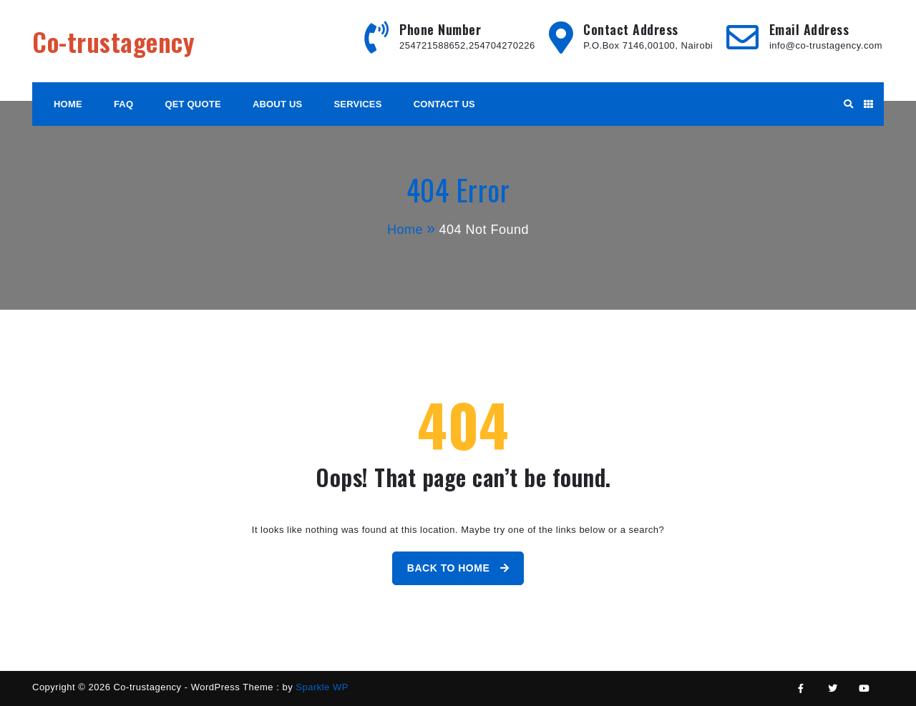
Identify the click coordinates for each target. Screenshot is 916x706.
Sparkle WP (322, 687)
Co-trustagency (113, 41)
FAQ (123, 104)
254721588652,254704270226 (467, 45)
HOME (68, 104)
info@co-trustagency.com (825, 45)
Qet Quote (192, 104)
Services (358, 104)
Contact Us (444, 104)
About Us (278, 104)
